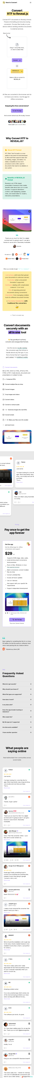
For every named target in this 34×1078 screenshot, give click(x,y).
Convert (17, 60)
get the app (17, 110)
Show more (12, 482)
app (26, 97)
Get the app (17, 620)
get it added (10, 357)
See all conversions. (11, 562)
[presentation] (17, 47)
